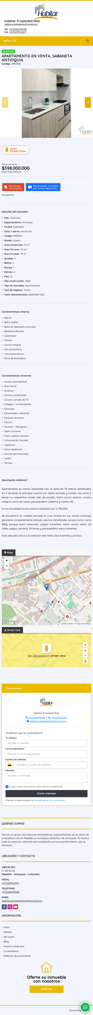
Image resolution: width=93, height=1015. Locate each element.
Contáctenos (11, 951)
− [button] (7, 566)
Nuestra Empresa (14, 946)
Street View (16, 150)
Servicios (9, 936)
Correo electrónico (15, 748)
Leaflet (64, 624)
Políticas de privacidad (17, 955)
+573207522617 (17, 32)
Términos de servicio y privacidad (49, 800)
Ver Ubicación (37, 655)
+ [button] (7, 561)
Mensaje (10, 770)
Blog (6, 941)
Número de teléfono (16, 759)
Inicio (7, 927)
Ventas (8, 932)
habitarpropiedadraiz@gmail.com (21, 24)
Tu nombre (12, 737)
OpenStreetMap (83, 624)
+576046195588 (18, 29)
